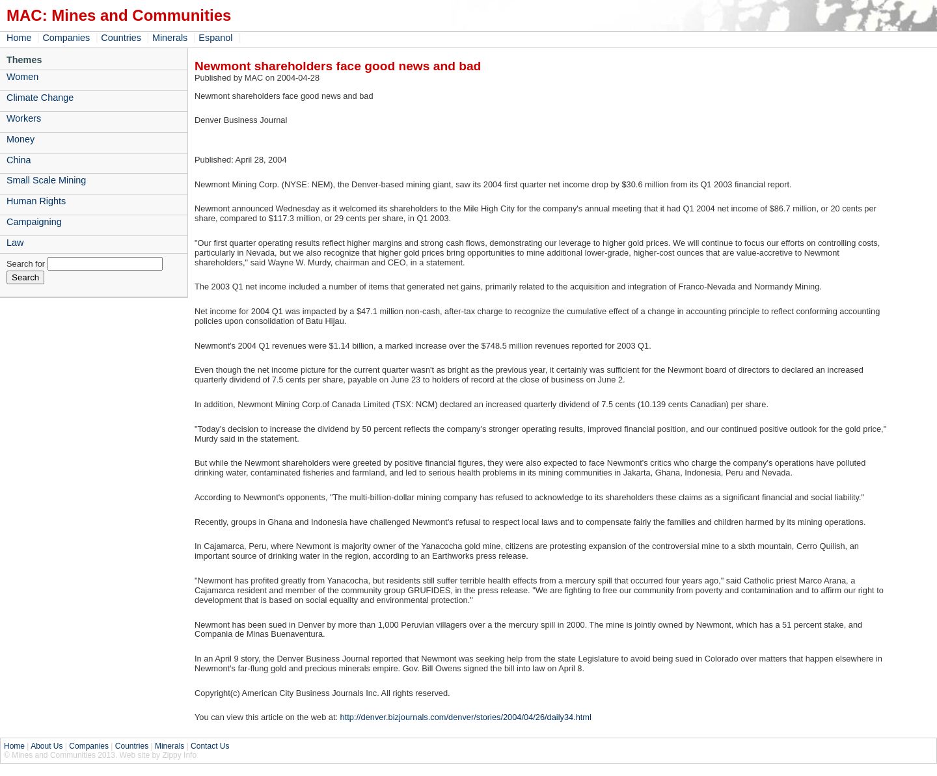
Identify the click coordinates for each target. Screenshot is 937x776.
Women (22, 77)
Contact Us (210, 746)
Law (15, 242)
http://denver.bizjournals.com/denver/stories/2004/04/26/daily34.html (465, 717)
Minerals (169, 38)
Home (19, 38)
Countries (121, 38)
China (19, 160)
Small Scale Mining (46, 180)
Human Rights (36, 201)
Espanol (215, 38)
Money (20, 139)
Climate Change (40, 97)
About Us (46, 746)
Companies (66, 38)
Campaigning (34, 222)
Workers (24, 118)
